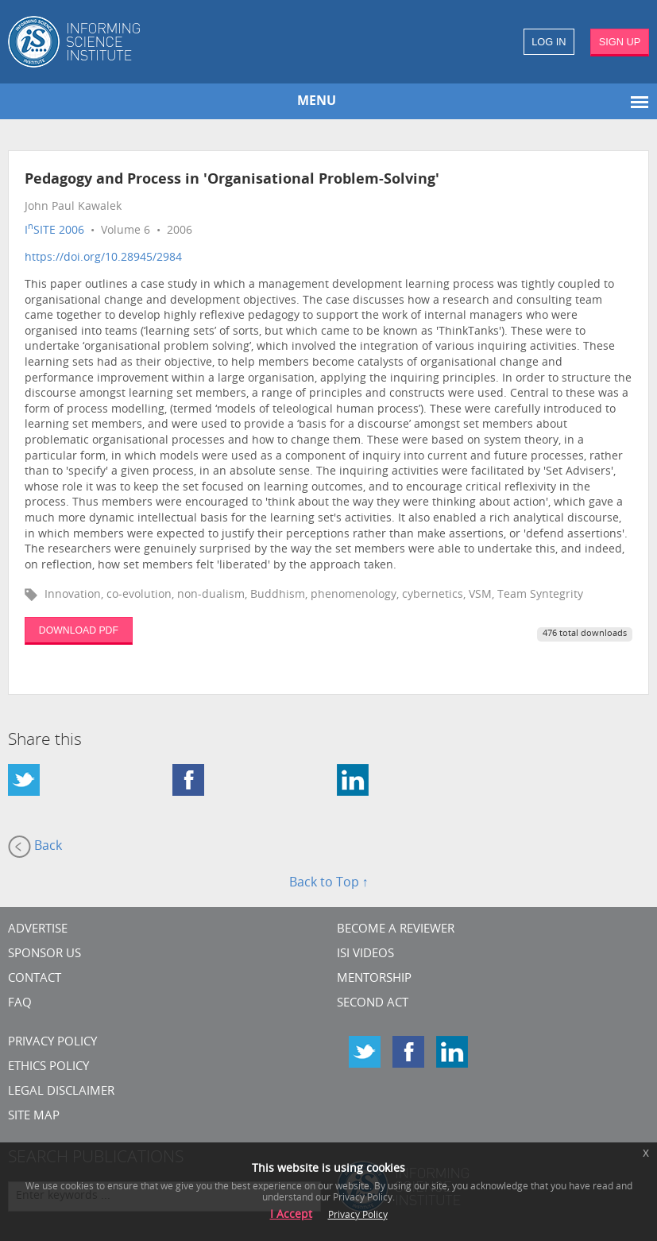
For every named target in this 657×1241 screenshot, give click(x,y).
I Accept (291, 1215)
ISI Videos (365, 954)
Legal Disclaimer (61, 1092)
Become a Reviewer (395, 930)
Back (35, 847)
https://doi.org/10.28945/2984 (103, 258)
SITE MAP (34, 1117)
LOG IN (548, 42)
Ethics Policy (48, 1067)
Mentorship (374, 979)
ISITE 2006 (54, 231)
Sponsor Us (44, 954)
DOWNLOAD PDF (78, 630)
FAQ (20, 1004)
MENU (316, 101)
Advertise (38, 930)
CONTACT (34, 979)
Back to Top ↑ (329, 883)
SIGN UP (620, 42)
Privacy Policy (52, 1043)
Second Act (372, 1004)
